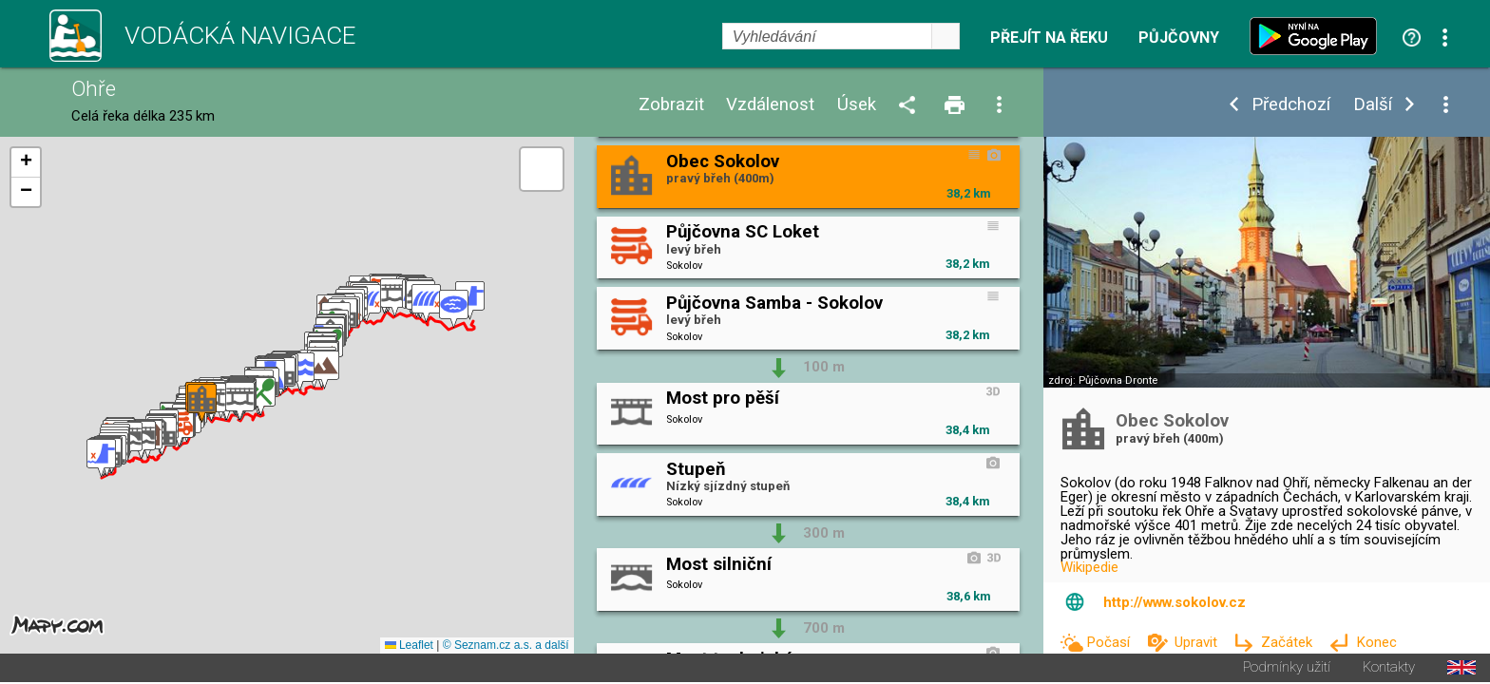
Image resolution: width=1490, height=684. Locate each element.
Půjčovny (1178, 38)
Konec (1376, 642)
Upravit (1198, 642)
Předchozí (1290, 105)
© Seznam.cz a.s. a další (506, 647)
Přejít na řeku (1049, 38)
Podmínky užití (1286, 669)
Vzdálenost (770, 105)
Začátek (1288, 642)
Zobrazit (671, 105)
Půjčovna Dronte (1118, 380)
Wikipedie (1089, 567)
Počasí (1110, 642)
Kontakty (1389, 669)
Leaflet (409, 647)
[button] (101, 459)
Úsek (856, 105)
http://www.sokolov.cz (1174, 602)
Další (1372, 105)
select (945, 36)
